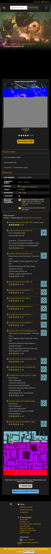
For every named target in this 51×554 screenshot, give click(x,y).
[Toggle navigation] (46, 8)
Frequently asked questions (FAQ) (28, 543)
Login (37, 2)
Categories (13, 44)
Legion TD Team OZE (28, 531)
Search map (33, 8)
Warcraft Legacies (27, 528)
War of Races (25, 526)
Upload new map (26, 510)
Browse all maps (26, 507)
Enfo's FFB (24, 520)
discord (37, 202)
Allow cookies (29, 552)
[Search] (19, 8)
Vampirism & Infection (27, 44)
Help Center (24, 537)
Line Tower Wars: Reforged (30, 524)
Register (46, 2)
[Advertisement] (25, 26)
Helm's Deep (25, 533)
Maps (4, 44)
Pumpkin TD (24, 522)
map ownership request (31, 204)
